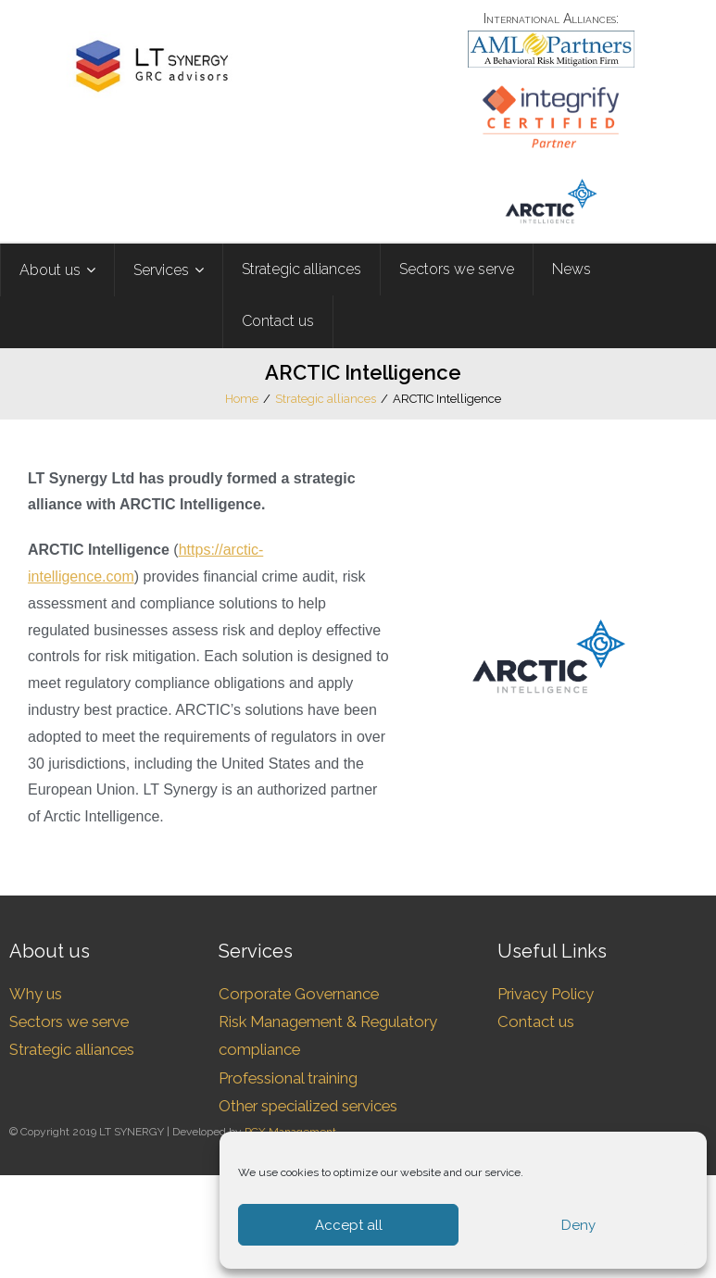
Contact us (535, 1021)
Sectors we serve (69, 1021)
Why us (35, 993)
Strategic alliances (325, 399)
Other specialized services (308, 1105)
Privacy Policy (545, 993)
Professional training (288, 1078)
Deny (578, 1225)
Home (241, 399)
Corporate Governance (299, 993)
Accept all (349, 1225)
